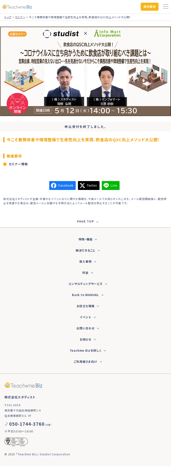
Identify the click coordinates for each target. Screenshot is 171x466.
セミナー (20, 17)
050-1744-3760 (27, 424)
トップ (7, 17)
